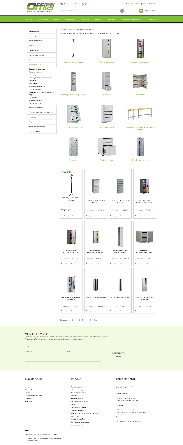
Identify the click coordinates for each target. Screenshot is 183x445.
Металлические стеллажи (36, 55)
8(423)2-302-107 (69, 3)
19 (90, 320)
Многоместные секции (36, 107)
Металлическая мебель (36, 64)
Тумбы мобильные (35, 100)
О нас (27, 387)
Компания (43, 19)
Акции (56, 19)
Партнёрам (29, 399)
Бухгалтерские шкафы (36, 75)
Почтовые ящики (35, 89)
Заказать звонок (132, 3)
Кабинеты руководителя (36, 36)
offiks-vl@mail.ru (122, 410)
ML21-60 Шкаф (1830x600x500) (96, 297)
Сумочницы (33, 98)
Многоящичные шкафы (37, 86)
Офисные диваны (34, 50)
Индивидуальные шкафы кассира (40, 78)
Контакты (153, 19)
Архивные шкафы (35, 72)
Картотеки (32, 81)
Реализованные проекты (132, 19)
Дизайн (111, 19)
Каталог (28, 19)
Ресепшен (32, 45)
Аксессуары (32, 117)
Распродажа (70, 19)
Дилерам (98, 19)
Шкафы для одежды (36, 103)
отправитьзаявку (118, 355)
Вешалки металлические (37, 69)
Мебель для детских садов (37, 126)
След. (95, 320)
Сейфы (31, 60)
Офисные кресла (34, 31)
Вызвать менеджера (148, 4)
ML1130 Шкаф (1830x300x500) (120, 297)
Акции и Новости (31, 390)
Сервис (27, 393)
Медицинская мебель (35, 122)
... (86, 320)
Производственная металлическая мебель (41, 112)
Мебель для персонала (35, 41)
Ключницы (33, 84)
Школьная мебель (34, 131)
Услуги (85, 19)
